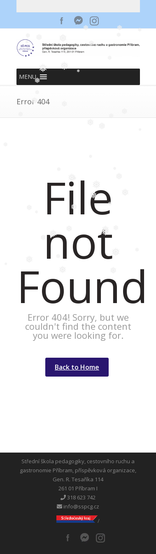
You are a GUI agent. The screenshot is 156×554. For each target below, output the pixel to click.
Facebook (62, 20)
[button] (27, 77)
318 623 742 (78, 497)
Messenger (78, 20)
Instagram (94, 20)
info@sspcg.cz (78, 506)
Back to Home (77, 367)
